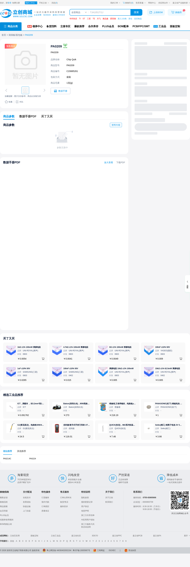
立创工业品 (55, 536)
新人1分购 (122, 19)
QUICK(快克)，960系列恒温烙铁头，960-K (127, 425)
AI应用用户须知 (87, 520)
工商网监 (101, 550)
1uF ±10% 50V (23, 368)
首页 (4, 35)
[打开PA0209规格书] (60, 91)
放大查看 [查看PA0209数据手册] (108, 162)
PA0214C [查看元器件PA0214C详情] (7, 459)
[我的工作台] (31, 2)
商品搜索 (4, 506)
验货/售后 (64, 502)
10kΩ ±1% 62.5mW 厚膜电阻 (167, 368)
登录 (9, 3)
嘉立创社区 (76, 536)
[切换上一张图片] (6, 90)
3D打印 (95, 536)
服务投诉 (64, 506)
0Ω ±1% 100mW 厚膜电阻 (120, 347)
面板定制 (34, 536)
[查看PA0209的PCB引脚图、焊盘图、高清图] (25, 64)
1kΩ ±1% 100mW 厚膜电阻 (29, 347)
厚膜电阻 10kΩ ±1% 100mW (121, 368)
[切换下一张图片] (43, 90)
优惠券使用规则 (6, 520)
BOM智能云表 (6, 524)
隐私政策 (85, 497)
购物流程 (4, 502)
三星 (89, 19)
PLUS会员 (4, 515)
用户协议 (85, 506)
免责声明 (85, 511)
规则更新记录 (87, 502)
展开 (187, 536)
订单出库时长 (66, 497)
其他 (12, 541)
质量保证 (45, 511)
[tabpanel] (95, 460)
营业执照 (132, 550)
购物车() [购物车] (128, 2)
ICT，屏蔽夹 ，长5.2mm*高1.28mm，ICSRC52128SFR (41, 404)
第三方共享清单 (88, 515)
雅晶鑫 (105, 19)
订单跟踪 (45, 506)
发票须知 (27, 502)
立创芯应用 (15, 536)
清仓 (130, 19)
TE (94, 19)
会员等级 (4, 511)
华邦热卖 (73, 19)
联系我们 (109, 502)
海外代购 (45, 502)
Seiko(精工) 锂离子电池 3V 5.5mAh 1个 (172, 425)
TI (80, 19)
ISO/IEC (112, 550)
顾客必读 (4, 497)
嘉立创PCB (137, 536)
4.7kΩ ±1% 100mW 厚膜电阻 (75, 347)
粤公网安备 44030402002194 (59, 550)
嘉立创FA (157, 536)
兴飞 (99, 19)
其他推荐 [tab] (21, 451)
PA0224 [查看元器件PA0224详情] (32, 459)
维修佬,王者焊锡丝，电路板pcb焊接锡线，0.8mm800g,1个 (134, 404)
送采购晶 (138, 19)
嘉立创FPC (117, 536)
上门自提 (27, 511)
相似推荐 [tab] (7, 451)
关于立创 (109, 497)
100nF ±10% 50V (162, 347)
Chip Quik (71, 59)
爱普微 (113, 19)
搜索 (136, 12)
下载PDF (120, 162)
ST (84, 19)
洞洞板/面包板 (15, 35)
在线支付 (27, 497)
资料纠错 (115, 125)
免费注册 (16, 3)
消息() (54, 3)
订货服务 (45, 497)
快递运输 (27, 506)
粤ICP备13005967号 (81, 550)
